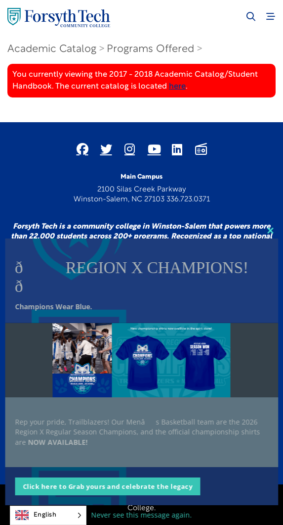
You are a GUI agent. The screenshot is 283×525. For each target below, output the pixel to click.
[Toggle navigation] (271, 16)
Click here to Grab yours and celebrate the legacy (108, 486)
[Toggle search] (251, 16)
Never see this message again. (141, 515)
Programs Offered (150, 49)
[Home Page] (58, 17)
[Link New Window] (82, 149)
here (177, 87)
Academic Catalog (51, 49)
